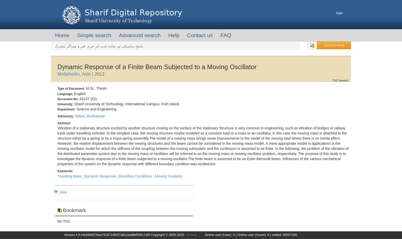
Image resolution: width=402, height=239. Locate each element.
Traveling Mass (69, 176)
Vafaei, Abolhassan (90, 116)
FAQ (225, 35)
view (60, 192)
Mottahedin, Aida (74, 74)
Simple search (94, 35)
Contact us (200, 35)
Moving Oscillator (169, 176)
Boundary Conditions (135, 176)
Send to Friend (334, 45)
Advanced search (139, 35)
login (339, 13)
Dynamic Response (100, 176)
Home (62, 35)
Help (173, 35)
